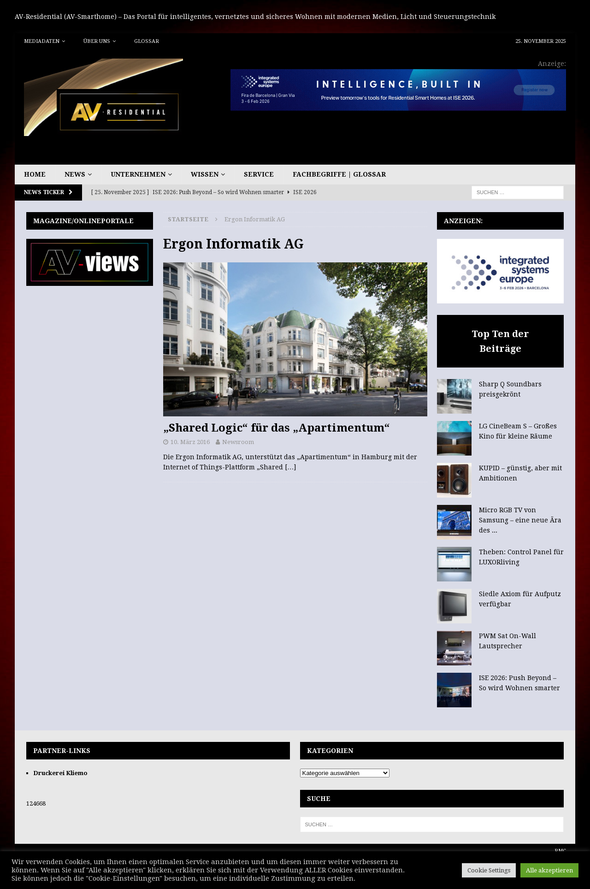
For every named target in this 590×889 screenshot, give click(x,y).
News (75, 174)
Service (259, 174)
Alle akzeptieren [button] (549, 870)
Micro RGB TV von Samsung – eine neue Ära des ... (520, 520)
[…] (290, 467)
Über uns (96, 41)
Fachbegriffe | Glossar (339, 174)
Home (35, 174)
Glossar (146, 41)
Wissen (204, 174)
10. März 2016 (190, 442)
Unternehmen (138, 174)
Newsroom (238, 442)
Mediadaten (41, 41)
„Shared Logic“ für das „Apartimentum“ (276, 427)
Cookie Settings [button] (488, 870)
